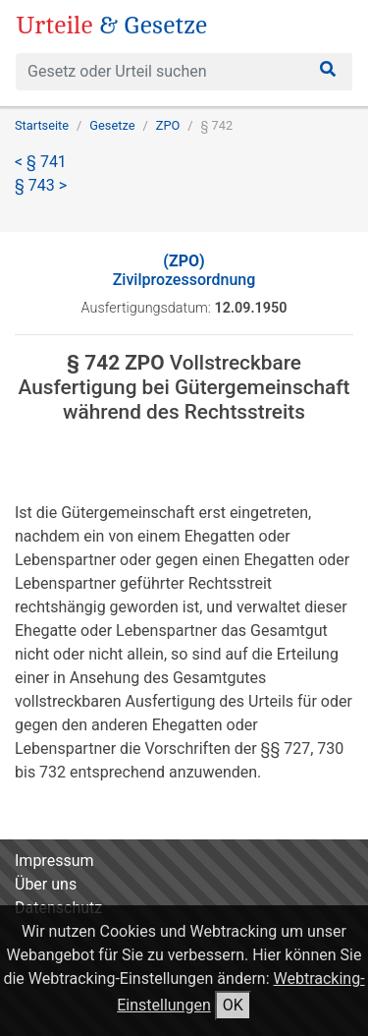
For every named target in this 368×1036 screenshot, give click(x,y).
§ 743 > (41, 185)
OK (233, 1005)
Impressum (54, 860)
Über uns (46, 884)
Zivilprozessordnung (184, 270)
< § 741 (41, 161)
